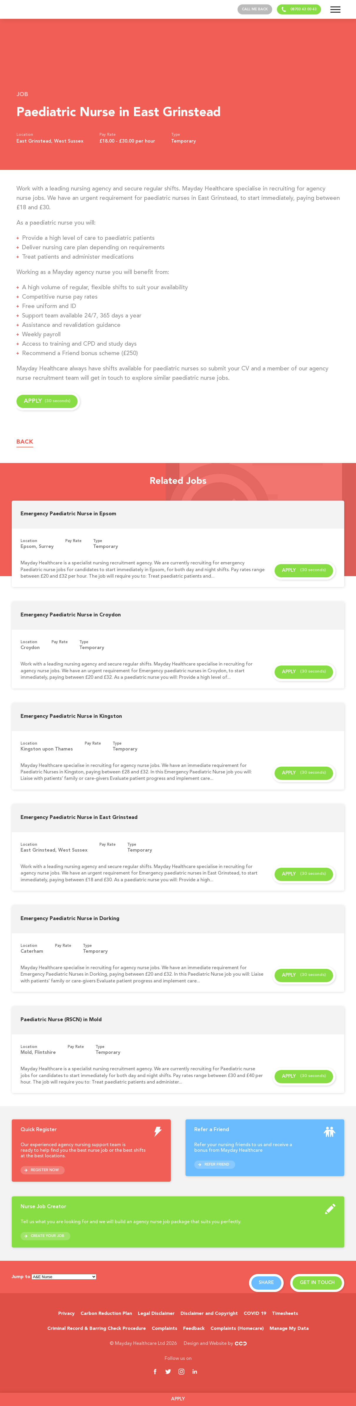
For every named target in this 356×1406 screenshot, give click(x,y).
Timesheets (285, 1313)
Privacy (66, 1313)
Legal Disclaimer (156, 1313)
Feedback (194, 1328)
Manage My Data (289, 1328)
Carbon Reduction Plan (106, 1313)
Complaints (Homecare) (237, 1328)
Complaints (164, 1328)
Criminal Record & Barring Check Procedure (96, 1328)
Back (24, 442)
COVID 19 (255, 1313)
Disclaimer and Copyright (209, 1313)
